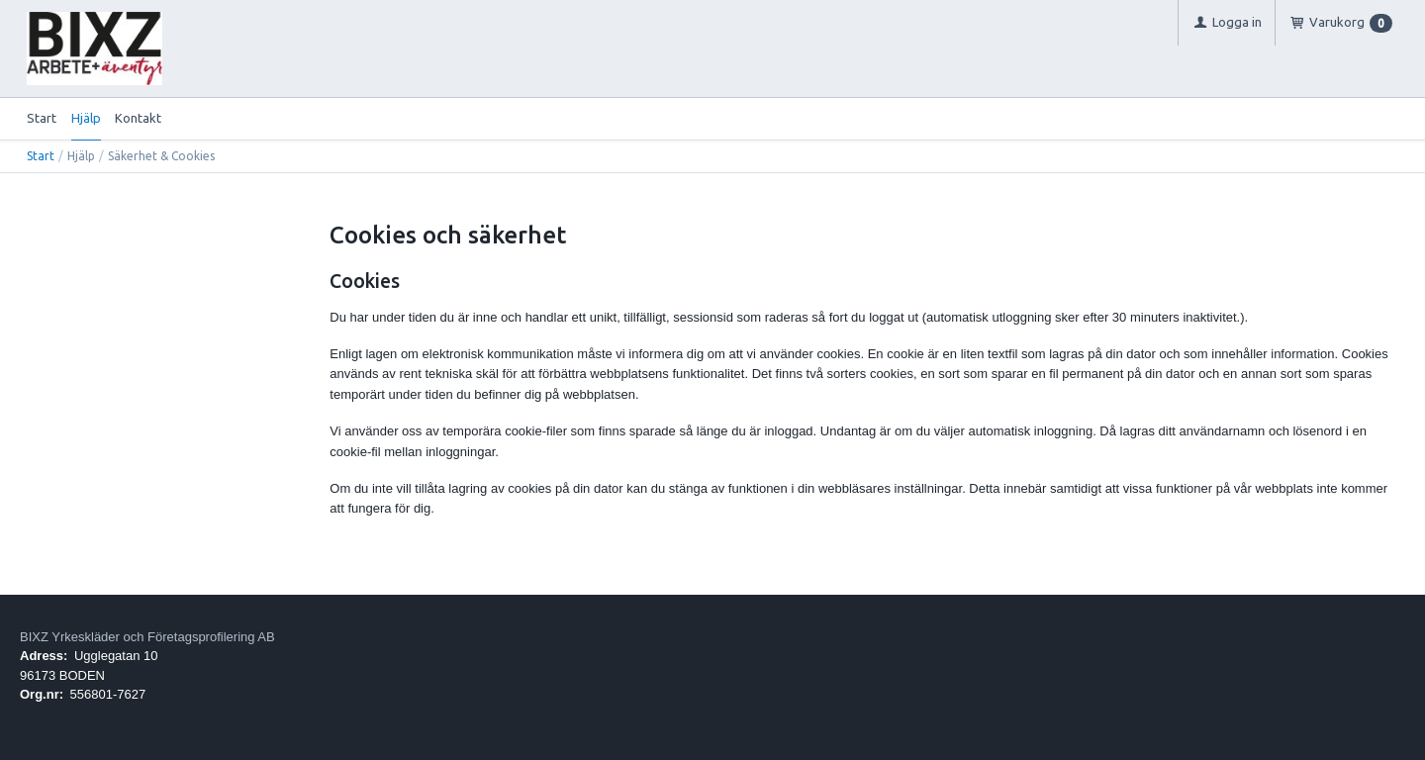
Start (41, 118)
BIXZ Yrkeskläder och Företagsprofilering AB (147, 636)
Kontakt (138, 118)
